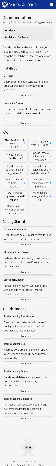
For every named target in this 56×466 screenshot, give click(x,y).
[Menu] (52, 4)
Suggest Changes (44, 22)
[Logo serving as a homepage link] (20, 4)
